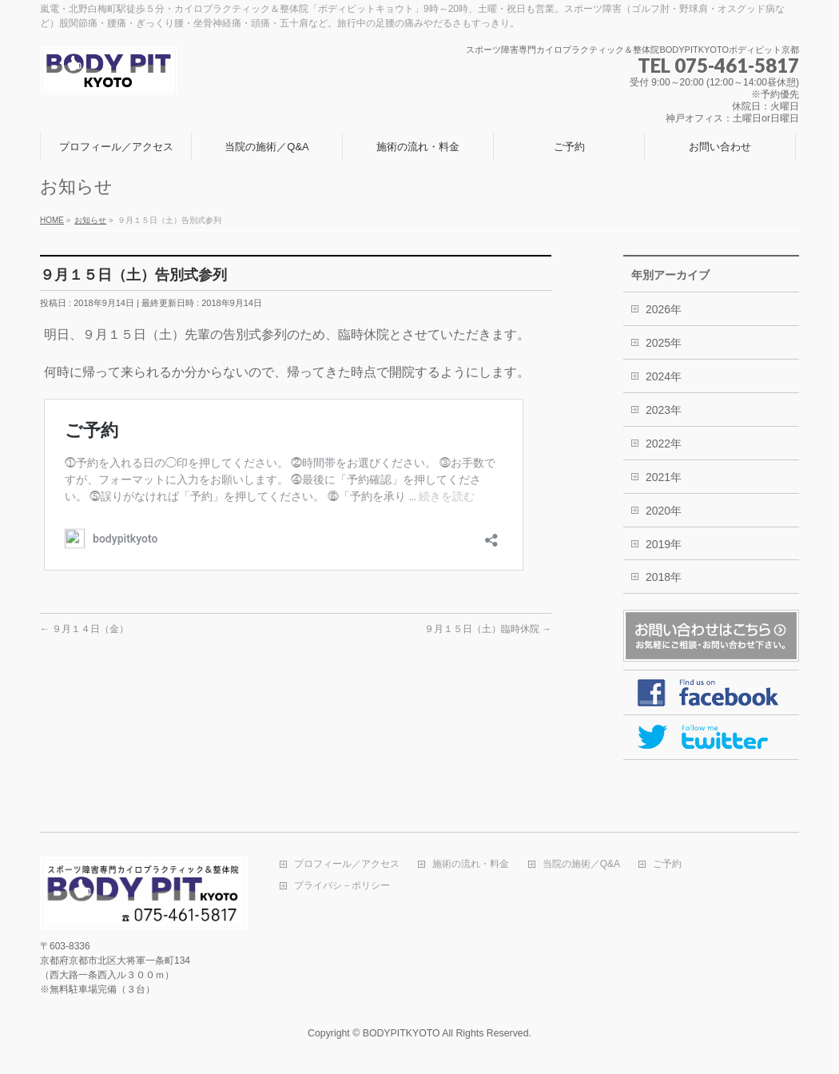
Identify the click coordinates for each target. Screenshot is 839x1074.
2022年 (664, 443)
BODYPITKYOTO (401, 1033)
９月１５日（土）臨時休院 (487, 628)
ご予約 (667, 864)
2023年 (664, 410)
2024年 (664, 376)
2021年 (664, 477)
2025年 (664, 342)
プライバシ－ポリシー (342, 886)
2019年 (664, 544)
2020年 (664, 510)
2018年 (664, 577)
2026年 (664, 309)
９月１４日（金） (84, 628)
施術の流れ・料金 (470, 864)
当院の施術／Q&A (581, 864)
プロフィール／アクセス (347, 864)
